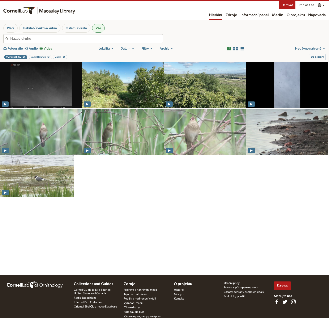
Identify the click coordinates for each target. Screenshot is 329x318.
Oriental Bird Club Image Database (95, 306)
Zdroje (231, 15)
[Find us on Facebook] (276, 301)
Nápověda (317, 15)
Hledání (215, 15)
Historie (179, 289)
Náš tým (179, 294)
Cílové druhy (132, 307)
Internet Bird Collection (88, 302)
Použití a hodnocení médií (140, 298)
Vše (98, 28)
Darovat (287, 5)
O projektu (296, 15)
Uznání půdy (232, 283)
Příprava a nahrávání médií (140, 289)
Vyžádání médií (133, 303)
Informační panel (254, 15)
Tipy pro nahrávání (135, 294)
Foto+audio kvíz (134, 311)
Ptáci (10, 28)
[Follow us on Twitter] (284, 301)
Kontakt (179, 298)
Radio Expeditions (85, 297)
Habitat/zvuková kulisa (40, 28)
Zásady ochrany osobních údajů (244, 291)
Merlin (277, 15)
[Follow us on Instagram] (293, 301)
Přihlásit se (306, 5)
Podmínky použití (234, 296)
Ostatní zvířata (76, 28)
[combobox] (86, 38)
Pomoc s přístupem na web (240, 287)
